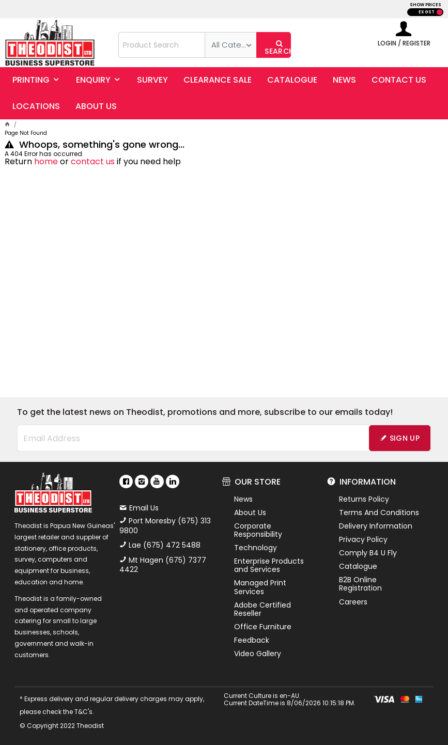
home (46, 161)
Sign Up (405, 438)
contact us (93, 161)
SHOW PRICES (425, 5)
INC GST (439, 12)
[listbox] (230, 45)
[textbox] (162, 45)
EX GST (427, 12)
